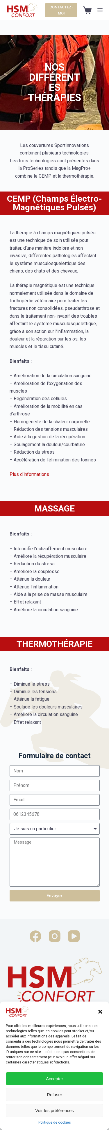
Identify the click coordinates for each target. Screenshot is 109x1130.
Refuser (54, 1094)
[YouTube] (74, 936)
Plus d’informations (29, 474)
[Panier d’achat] (87, 10)
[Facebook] (35, 936)
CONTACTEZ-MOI (61, 10)
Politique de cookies (54, 1122)
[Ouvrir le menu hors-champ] (100, 10)
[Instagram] (54, 936)
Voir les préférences (54, 1110)
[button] (100, 1012)
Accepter (54, 1078)
